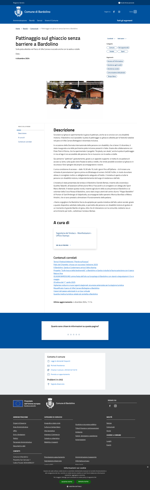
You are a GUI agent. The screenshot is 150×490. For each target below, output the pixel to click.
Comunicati (34, 28)
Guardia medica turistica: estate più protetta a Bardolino (76, 294)
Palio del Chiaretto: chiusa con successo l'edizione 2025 (76, 264)
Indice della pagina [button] (24, 127)
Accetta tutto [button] (67, 482)
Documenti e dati (19, 446)
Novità (25, 28)
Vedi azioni (122, 38)
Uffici (15, 430)
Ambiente (78, 432)
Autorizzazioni (80, 439)
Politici (15, 438)
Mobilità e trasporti (51, 442)
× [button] (147, 467)
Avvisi (109, 430)
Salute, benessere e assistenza (86, 436)
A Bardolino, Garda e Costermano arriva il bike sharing (75, 267)
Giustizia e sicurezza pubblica (85, 424)
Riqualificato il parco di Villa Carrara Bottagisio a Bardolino (76, 288)
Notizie (109, 423)
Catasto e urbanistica (51, 438)
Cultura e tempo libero (52, 427)
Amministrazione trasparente (85, 457)
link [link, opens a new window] (95, 477)
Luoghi (109, 441)
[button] (75, 486)
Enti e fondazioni (19, 434)
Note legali (79, 464)
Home (18, 28)
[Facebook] (110, 11)
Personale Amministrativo (22, 442)
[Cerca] (134, 11)
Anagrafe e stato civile (52, 423)
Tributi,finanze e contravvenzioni (87, 428)
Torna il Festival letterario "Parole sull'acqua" (71, 261)
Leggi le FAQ (48, 464)
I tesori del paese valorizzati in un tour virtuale (72, 291)
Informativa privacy (82, 461)
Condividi (111, 38)
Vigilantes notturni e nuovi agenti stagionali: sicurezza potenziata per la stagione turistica (89, 285)
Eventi (109, 445)
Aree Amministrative (20, 427)
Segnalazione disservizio (53, 461)
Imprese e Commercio (52, 434)
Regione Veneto (18, 2)
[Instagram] (115, 11)
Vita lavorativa (49, 430)
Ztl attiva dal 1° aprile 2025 (64, 282)
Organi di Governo (19, 423)
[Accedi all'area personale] (126, 2)
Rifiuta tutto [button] (83, 482)
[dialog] (75, 477)
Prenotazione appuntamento (54, 457)
